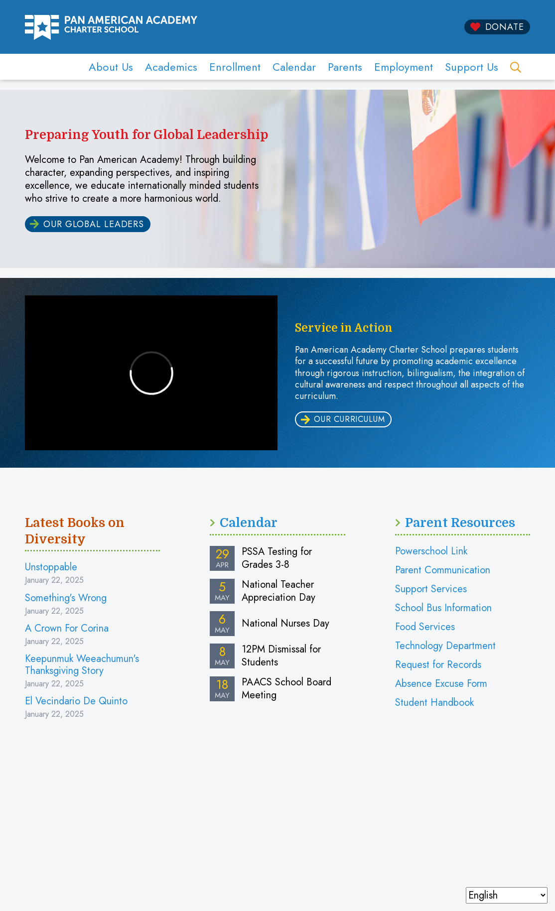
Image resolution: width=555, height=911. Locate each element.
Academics (171, 67)
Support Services (431, 589)
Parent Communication (442, 570)
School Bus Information (443, 608)
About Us (111, 67)
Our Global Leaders (93, 224)
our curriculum (349, 419)
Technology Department (445, 646)
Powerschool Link (431, 551)
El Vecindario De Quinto (76, 701)
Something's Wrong (66, 598)
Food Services (425, 627)
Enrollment (235, 67)
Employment (403, 67)
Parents (345, 67)
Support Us (471, 67)
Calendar (294, 67)
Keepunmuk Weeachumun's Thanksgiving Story (82, 664)
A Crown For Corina (67, 628)
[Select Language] (507, 895)
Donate (504, 26)
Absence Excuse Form (441, 683)
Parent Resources (460, 523)
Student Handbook (434, 702)
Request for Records (438, 664)
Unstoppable (51, 567)
